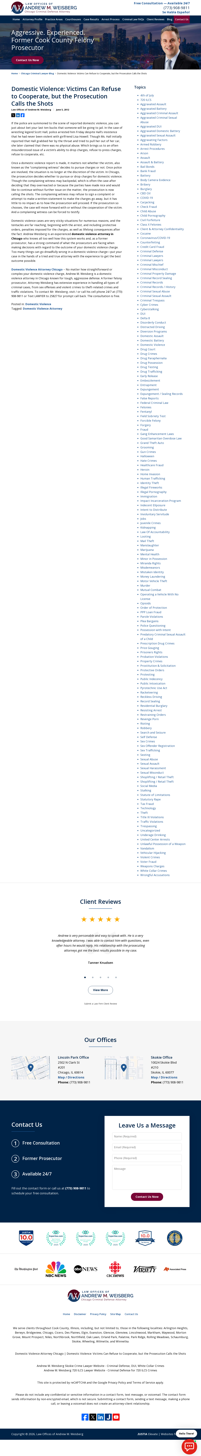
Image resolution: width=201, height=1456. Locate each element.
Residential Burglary (153, 706)
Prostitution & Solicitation (158, 666)
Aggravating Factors (154, 140)
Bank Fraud (148, 171)
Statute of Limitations (155, 795)
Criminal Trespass (152, 300)
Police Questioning (152, 625)
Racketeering (149, 692)
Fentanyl (146, 411)
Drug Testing (149, 367)
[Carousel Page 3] (100, 977)
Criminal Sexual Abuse (155, 291)
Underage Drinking (153, 835)
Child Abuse (148, 211)
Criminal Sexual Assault (155, 296)
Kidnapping (148, 527)
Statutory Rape (150, 799)
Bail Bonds (147, 166)
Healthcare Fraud (151, 465)
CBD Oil (145, 193)
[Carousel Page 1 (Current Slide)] (85, 977)
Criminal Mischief (151, 264)
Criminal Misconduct (154, 269)
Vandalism (147, 848)
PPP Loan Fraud (150, 612)
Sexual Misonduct (152, 772)
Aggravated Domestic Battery (160, 131)
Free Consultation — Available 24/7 (162, 3)
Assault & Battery (152, 162)
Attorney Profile (32, 19)
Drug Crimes (148, 354)
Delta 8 (145, 318)
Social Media (148, 786)
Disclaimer (80, 1314)
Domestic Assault (152, 336)
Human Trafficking (152, 478)
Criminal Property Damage (158, 273)
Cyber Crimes (149, 305)
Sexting (145, 755)
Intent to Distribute (153, 510)
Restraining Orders (153, 715)
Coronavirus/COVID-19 (155, 238)
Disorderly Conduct (153, 322)
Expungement (149, 389)
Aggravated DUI (150, 126)
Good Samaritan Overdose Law (161, 438)
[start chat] (189, 1446)
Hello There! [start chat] (186, 1433)
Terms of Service (143, 1382)
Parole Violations (151, 616)
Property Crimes (151, 661)
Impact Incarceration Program (160, 501)
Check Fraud (148, 207)
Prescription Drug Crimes (157, 643)
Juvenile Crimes (150, 523)
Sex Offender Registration (157, 746)
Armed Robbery (150, 144)
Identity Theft (149, 483)
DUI (142, 313)
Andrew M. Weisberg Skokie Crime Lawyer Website (70, 1366)
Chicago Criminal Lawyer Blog (37, 73)
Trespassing (148, 826)
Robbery (146, 728)
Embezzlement (150, 380)
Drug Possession (151, 363)
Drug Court (147, 349)
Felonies (145, 407)
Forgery (145, 425)
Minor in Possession (153, 559)
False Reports (149, 398)
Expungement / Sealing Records (161, 394)
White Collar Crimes (153, 871)
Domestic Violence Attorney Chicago (37, 269)
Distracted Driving (152, 327)
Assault (145, 158)
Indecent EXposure (152, 505)
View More (100, 990)
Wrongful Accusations (155, 875)
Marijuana (147, 550)
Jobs (143, 519)
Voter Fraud (148, 862)
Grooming (147, 447)
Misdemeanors (150, 567)
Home (16, 19)
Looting (145, 536)
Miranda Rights (150, 563)
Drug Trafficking (151, 371)
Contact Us (181, 19)
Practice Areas (54, 19)
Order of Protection (153, 607)
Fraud (144, 429)
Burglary (146, 189)
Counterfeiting (150, 242)
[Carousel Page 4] (108, 977)
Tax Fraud (147, 804)
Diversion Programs (153, 331)
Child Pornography (152, 215)
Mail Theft (147, 541)
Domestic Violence (38, 304)
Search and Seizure (153, 732)
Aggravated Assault (153, 104)
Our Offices (100, 1040)
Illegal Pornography (153, 492)
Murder (145, 585)
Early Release (149, 376)
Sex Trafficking (150, 750)
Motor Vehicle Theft (153, 581)
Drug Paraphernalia (153, 358)
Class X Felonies (150, 224)
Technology (148, 808)
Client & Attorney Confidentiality (162, 229)
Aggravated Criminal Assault (159, 113)
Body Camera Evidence (155, 180)
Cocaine (145, 233)
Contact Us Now (27, 60)
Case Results (91, 19)
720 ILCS (145, 100)
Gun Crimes (148, 452)
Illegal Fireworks (151, 487)
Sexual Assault (149, 763)
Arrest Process (111, 19)
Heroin (144, 469)
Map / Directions (71, 1077)
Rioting (145, 723)
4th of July (147, 95)
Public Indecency (151, 679)
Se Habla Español (176, 12)
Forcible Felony (150, 420)
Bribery (145, 184)
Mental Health (149, 554)
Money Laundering (152, 576)
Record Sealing (150, 701)
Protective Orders (152, 670)
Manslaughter (149, 545)
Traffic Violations (151, 821)
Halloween (147, 456)
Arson (144, 153)
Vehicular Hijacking (153, 853)
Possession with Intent (155, 630)
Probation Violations (154, 657)
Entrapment (148, 385)
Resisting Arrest (151, 710)
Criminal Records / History (157, 287)
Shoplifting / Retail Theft (157, 777)
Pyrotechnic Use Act (153, 688)
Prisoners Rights (151, 652)
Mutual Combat (150, 590)
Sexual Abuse (149, 759)
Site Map (115, 1314)
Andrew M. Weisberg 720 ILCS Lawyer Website (74, 1370)
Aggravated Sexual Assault (158, 135)
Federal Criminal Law (154, 403)
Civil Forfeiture (150, 220)
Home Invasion (150, 474)
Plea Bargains (149, 621)
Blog (169, 19)
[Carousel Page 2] (93, 977)
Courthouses (73, 19)
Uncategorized (150, 830)
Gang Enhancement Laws (157, 434)
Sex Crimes (147, 741)
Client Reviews (155, 19)
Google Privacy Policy (112, 1382)
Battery (145, 175)
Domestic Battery (152, 340)
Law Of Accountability (155, 532)
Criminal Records (151, 282)
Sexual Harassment (153, 768)
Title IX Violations (152, 817)
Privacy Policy (98, 1314)
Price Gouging (149, 648)
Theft (144, 812)
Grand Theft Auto (152, 443)
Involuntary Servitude (154, 514)
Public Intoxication (152, 683)
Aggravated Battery (153, 108)
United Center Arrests (155, 839)
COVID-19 (146, 198)
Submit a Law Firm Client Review (100, 1003)
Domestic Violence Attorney (42, 308)
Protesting (147, 674)
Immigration (148, 496)
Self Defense (148, 737)
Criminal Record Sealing (156, 278)
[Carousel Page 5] (116, 977)
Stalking (145, 790)
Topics (140, 87)
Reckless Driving (151, 697)
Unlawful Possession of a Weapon (162, 844)
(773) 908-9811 (177, 7)
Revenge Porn (149, 719)
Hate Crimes (148, 460)
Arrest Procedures (152, 149)
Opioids (145, 603)
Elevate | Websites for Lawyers (163, 1434)
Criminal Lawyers (151, 256)
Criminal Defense (151, 251)
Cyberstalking (149, 309)
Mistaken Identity (152, 572)
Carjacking (147, 202)
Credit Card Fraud (152, 247)
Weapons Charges (152, 866)
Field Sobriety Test (153, 416)
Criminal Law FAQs (133, 19)
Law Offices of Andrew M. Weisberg (59, 1434)
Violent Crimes (150, 857)
